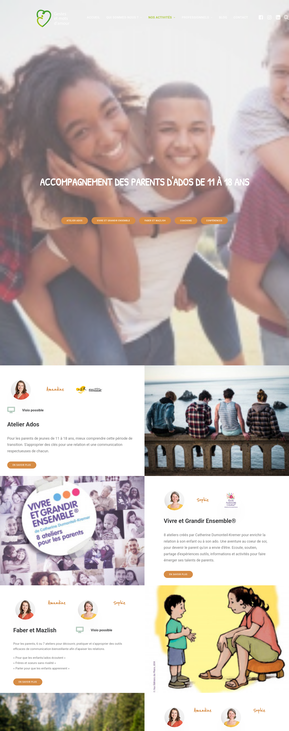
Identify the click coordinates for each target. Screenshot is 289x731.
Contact (236, 17)
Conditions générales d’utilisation (173, 688)
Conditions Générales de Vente (170, 695)
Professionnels (193, 17)
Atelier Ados (74, 87)
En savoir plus (22, 197)
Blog (83, 695)
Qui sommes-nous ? (120, 17)
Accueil (89, 17)
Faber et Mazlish (155, 87)
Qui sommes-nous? (91, 674)
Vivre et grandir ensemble (113, 87)
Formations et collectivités (98, 688)
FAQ (153, 674)
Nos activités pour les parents (100, 681)
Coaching (186, 87)
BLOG (219, 17)
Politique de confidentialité (169, 702)
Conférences (214, 87)
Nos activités (157, 17)
